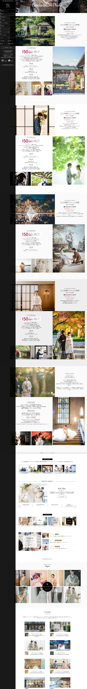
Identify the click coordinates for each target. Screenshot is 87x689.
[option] (51, 459)
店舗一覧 (2, 43)
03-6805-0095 (71, 620)
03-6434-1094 (71, 602)
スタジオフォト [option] (29, 472)
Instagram (4, 60)
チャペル (60, 500)
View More (65, 463)
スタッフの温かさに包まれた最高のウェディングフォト (65, 502)
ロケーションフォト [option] (44, 472)
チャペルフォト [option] (58, 472)
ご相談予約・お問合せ (8, 47)
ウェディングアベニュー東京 (41, 600)
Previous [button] (23, 473)
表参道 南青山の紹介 (73, 488)
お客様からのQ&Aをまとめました (59, 488)
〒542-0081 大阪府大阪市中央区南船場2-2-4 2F (64, 639)
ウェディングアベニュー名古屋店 (40, 656)
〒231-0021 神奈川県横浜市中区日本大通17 (38, 639)
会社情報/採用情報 (11, 43)
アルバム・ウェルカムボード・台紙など (44, 488)
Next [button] (79, 473)
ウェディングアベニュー (66, 675)
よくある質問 (3, 40)
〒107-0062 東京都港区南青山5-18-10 (64, 602)
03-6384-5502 (45, 620)
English (10, 60)
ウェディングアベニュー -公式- (40, 675)
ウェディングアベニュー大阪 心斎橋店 (66, 638)
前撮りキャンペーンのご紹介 (29, 488)
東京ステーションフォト (66, 619)
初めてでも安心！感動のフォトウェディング (63, 508)
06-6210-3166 (72, 639)
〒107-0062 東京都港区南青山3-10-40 (38, 620)
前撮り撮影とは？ (11, 40)
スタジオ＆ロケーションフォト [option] (73, 472)
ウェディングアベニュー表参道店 (40, 619)
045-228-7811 (46, 639)
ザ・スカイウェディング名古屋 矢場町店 (66, 656)
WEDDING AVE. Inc (52, 525)
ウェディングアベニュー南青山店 (66, 601)
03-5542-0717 (41, 602)
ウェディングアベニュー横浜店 (40, 638)
